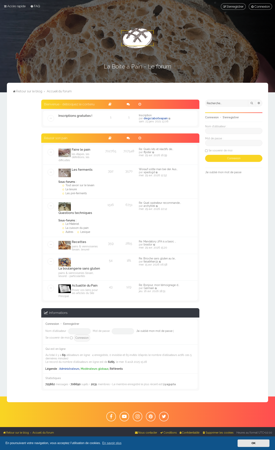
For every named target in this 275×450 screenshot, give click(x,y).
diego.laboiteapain (156, 118)
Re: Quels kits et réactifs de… (156, 149)
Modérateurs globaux (94, 368)
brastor (148, 244)
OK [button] (254, 443)
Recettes (79, 242)
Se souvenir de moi (59, 337)
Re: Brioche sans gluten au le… (157, 258)
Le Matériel (70, 223)
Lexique (83, 231)
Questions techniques (75, 213)
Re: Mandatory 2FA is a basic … (157, 241)
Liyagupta (169, 384)
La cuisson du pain (75, 227)
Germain (149, 288)
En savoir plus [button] (111, 443)
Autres (67, 231)
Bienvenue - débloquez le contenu (69, 104)
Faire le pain (81, 149)
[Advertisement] (24, 157)
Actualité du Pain (85, 285)
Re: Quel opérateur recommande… (160, 202)
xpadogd (149, 172)
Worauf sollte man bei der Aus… (158, 169)
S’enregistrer (71, 323)
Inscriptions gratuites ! (75, 116)
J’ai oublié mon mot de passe (154, 330)
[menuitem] (35, 6)
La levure (69, 189)
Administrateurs (69, 368)
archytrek (149, 205)
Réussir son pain (55, 138)
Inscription (145, 115)
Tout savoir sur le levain (78, 185)
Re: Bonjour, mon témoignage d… (159, 285)
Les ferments (82, 169)
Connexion (52, 323)
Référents (116, 368)
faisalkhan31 (151, 261)
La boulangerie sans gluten (79, 268)
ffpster (147, 152)
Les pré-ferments (74, 193)
